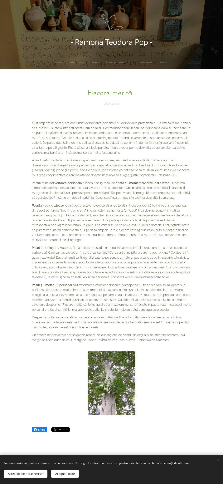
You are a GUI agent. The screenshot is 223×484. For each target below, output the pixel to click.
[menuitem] (93, 62)
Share (40, 429)
